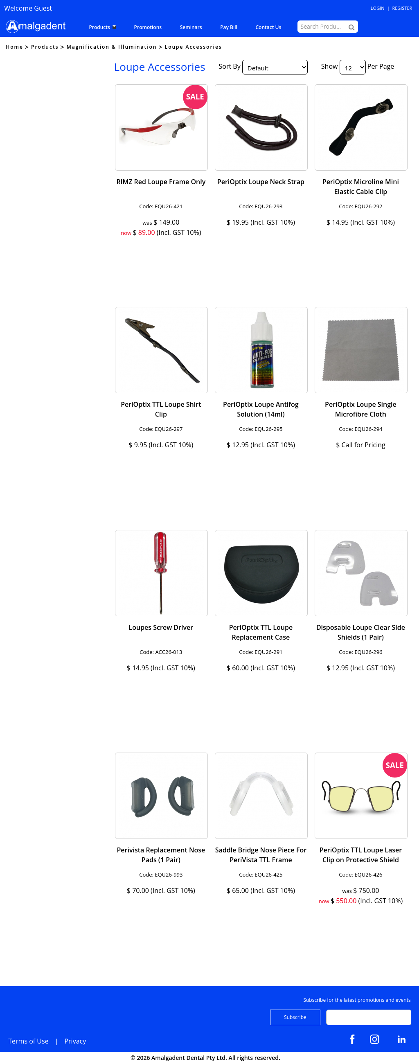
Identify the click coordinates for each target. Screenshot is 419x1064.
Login (378, 8)
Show (329, 66)
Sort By (230, 66)
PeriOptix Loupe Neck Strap (260, 181)
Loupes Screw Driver (161, 627)
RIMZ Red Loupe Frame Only (160, 181)
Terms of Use (28, 1041)
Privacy (75, 1041)
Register (402, 8)
